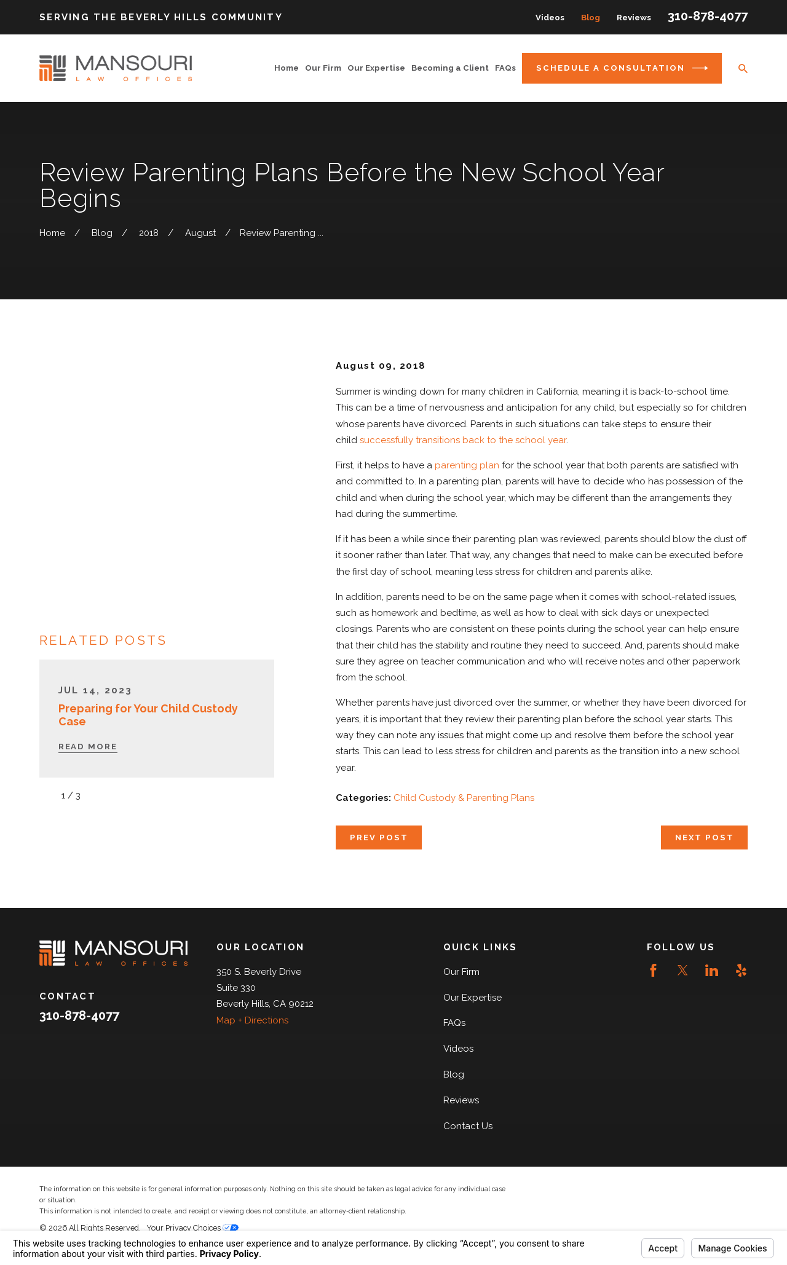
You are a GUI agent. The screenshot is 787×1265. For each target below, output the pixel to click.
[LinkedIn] (711, 970)
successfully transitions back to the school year (463, 440)
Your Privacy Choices (192, 1227)
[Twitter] (682, 970)
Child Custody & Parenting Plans (464, 797)
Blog (590, 17)
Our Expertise (472, 997)
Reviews (634, 17)
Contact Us (467, 1126)
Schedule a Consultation (622, 68)
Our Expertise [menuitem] (376, 68)
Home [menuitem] (286, 68)
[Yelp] (741, 970)
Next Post (704, 837)
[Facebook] (653, 970)
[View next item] (96, 576)
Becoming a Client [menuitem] (450, 68)
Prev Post (379, 837)
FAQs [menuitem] (505, 68)
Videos (550, 17)
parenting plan (467, 465)
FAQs (454, 1022)
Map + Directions (252, 1020)
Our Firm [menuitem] (323, 68)
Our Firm (461, 971)
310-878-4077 (708, 16)
